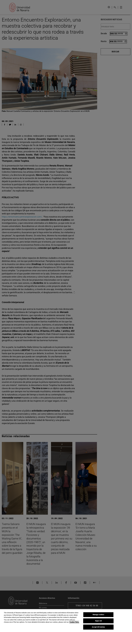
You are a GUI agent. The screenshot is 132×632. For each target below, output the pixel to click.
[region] (66, 620)
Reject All (98, 621)
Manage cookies (98, 614)
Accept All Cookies (98, 627)
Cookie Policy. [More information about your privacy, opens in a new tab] (74, 622)
